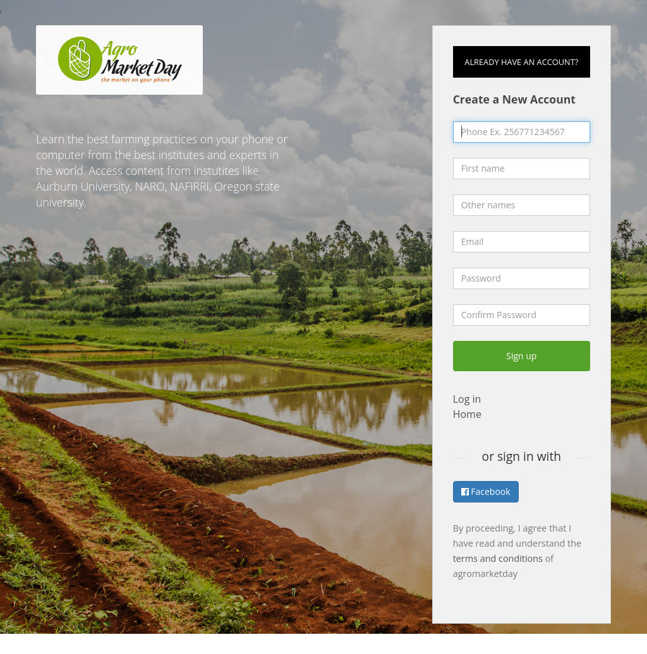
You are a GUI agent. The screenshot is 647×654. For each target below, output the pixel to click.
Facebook (486, 491)
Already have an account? (521, 62)
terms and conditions (498, 558)
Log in (467, 399)
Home (467, 414)
